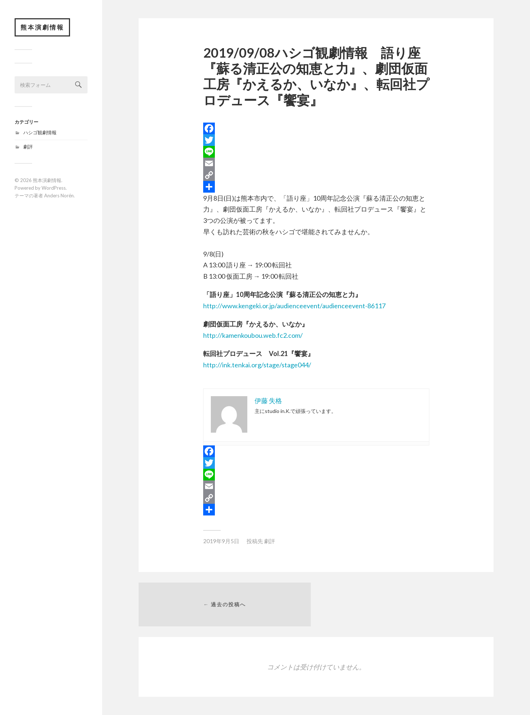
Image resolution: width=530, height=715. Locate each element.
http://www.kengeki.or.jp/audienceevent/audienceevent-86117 (294, 306)
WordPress (54, 188)
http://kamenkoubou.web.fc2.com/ (253, 335)
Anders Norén (59, 195)
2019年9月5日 (221, 541)
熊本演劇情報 (42, 27)
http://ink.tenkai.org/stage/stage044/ (257, 365)
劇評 (28, 147)
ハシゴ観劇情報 (40, 132)
